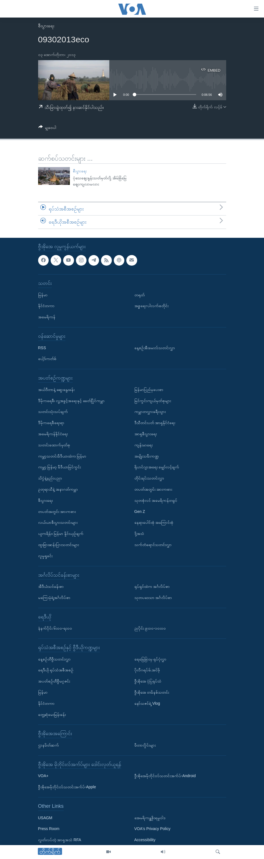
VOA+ (43, 776)
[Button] (47, 128)
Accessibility (145, 840)
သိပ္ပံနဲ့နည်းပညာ (50, 478)
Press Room (49, 828)
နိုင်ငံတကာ (46, 306)
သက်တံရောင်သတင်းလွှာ (153, 544)
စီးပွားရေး (46, 25)
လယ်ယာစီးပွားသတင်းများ (58, 522)
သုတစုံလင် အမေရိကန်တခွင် (155, 500)
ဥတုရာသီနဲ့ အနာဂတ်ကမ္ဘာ (58, 489)
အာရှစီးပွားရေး (145, 434)
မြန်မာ (43, 294)
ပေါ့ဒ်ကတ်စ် (47, 358)
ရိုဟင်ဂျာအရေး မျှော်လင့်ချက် (156, 467)
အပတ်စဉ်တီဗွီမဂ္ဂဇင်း (54, 681)
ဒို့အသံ (139, 533)
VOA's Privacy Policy (152, 828)
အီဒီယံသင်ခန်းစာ (51, 586)
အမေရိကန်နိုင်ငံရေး (53, 434)
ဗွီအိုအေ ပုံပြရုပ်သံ (148, 681)
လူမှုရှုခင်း (45, 556)
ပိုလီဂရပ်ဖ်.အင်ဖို (147, 670)
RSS (42, 347)
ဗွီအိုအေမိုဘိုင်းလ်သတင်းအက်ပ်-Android (165, 776)
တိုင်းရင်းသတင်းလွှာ (149, 478)
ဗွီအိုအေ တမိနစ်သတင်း (151, 692)
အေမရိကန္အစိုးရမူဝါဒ (150, 817)
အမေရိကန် (46, 317)
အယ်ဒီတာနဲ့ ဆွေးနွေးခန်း (56, 389)
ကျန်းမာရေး (143, 445)
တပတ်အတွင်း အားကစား (57, 511)
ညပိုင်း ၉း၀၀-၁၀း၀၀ (150, 628)
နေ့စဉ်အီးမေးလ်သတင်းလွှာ (154, 347)
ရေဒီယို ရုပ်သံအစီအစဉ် (56, 670)
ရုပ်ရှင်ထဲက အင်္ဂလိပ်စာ (152, 586)
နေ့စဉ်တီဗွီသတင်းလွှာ (54, 659)
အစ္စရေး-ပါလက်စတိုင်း (151, 306)
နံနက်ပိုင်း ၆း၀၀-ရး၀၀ (55, 628)
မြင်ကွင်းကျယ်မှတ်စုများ (152, 400)
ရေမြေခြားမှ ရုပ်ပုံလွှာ (150, 659)
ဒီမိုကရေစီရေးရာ (51, 422)
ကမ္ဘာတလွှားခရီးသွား (150, 411)
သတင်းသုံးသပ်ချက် (53, 411)
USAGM (45, 817)
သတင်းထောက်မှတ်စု (54, 445)
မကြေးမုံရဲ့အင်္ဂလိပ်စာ (54, 597)
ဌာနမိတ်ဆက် (48, 745)
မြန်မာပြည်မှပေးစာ (148, 389)
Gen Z (139, 511)
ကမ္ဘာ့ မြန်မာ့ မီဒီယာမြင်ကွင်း (59, 467)
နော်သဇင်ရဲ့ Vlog (147, 703)
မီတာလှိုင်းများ (145, 745)
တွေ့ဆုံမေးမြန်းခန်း (52, 714)
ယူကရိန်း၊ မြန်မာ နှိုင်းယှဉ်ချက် (61, 533)
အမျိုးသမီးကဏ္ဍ (146, 456)
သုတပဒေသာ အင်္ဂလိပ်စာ (153, 597)
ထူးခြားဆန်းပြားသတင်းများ (58, 544)
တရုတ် (139, 294)
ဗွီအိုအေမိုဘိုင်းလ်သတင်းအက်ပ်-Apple (67, 787)
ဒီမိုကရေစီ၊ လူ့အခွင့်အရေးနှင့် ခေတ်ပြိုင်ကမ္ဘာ (71, 400)
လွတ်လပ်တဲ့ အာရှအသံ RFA (59, 840)
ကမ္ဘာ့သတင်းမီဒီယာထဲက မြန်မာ (62, 456)
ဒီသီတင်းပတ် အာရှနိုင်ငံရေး (155, 422)
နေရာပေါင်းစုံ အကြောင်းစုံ (154, 522)
